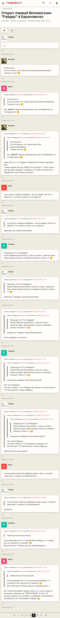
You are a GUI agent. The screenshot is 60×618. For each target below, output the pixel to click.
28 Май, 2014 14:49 (7, 81)
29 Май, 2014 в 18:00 (39, 531)
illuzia (10, 186)
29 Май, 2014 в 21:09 (40, 567)
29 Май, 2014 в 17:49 (40, 411)
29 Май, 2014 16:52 (7, 205)
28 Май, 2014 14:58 (7, 120)
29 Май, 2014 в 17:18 (40, 279)
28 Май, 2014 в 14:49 (40, 95)
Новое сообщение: (18, 21)
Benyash (11, 59)
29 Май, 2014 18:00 (7, 460)
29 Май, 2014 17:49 (7, 398)
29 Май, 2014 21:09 (7, 554)
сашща (10, 37)
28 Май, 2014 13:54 (7, 54)
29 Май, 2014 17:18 (7, 266)
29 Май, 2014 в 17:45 (39, 311)
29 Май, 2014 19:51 (7, 518)
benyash (20, 95)
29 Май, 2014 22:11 (7, 607)
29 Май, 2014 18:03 (7, 484)
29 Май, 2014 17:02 (7, 239)
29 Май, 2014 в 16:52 (39, 218)
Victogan (30, 21)
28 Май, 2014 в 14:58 (38, 133)
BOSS (10, 87)
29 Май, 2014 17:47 (7, 346)
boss (19, 133)
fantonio (20, 279)
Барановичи (6, 8)
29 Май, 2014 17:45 (7, 305)
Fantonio (11, 244)
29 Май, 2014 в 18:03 (39, 497)
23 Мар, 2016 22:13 (42, 21)
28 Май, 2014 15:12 (7, 181)
